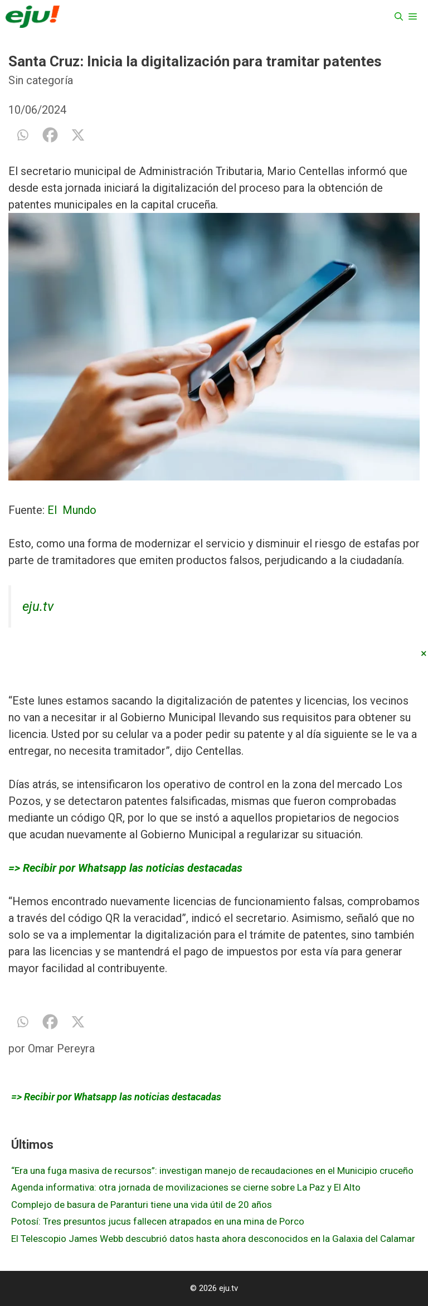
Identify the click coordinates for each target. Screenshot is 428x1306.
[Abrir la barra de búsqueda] (399, 16)
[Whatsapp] (22, 135)
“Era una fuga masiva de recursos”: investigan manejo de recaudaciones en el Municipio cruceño (212, 1170)
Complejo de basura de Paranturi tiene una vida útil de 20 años (141, 1204)
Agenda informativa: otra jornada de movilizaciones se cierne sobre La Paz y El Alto (186, 1187)
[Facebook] (50, 135)
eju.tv (38, 606)
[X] (78, 135)
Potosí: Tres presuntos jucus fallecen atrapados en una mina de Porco (157, 1221)
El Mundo (71, 510)
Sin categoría (40, 80)
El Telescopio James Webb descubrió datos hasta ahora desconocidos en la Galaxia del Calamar (213, 1238)
